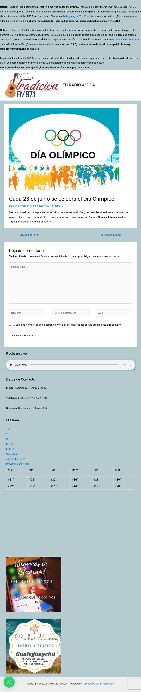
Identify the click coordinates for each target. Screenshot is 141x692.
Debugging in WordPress (77, 16)
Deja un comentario (20, 205)
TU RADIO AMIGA (79, 85)
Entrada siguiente (113, 234)
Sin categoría (40, 205)
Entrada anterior (27, 234)
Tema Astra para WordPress (98, 683)
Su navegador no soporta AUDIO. (70, 365)
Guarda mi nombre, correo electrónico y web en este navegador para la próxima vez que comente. (68, 324)
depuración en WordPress (126, 39)
